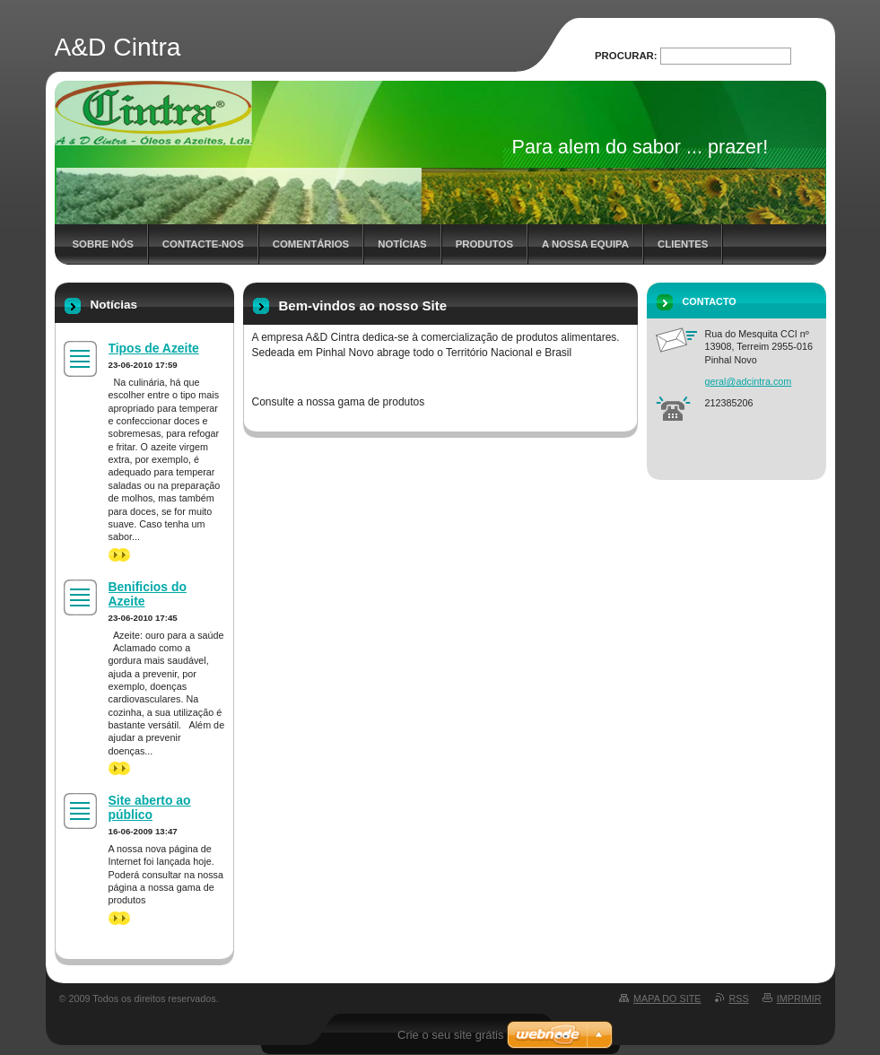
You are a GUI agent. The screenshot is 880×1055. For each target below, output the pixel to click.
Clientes (683, 244)
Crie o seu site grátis (450, 1035)
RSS (739, 998)
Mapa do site (667, 998)
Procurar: (626, 55)
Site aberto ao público (150, 807)
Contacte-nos (203, 244)
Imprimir (799, 998)
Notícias (402, 244)
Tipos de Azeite (154, 348)
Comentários (311, 244)
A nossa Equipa (585, 244)
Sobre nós (103, 244)
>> (119, 555)
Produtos (484, 244)
